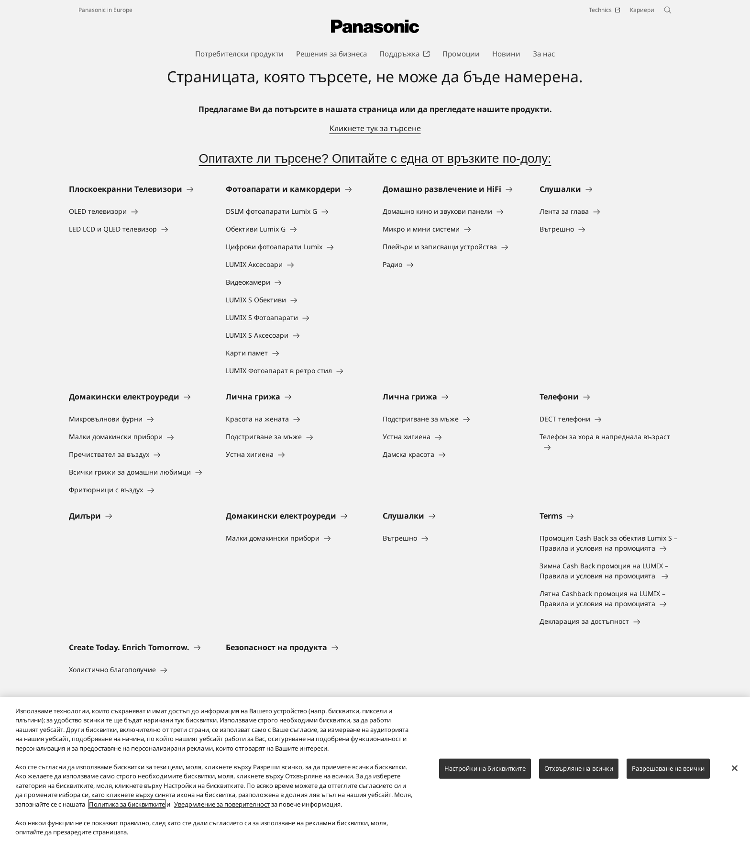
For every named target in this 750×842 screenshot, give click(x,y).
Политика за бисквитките (127, 810)
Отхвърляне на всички (579, 774)
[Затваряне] (734, 773)
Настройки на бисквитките (485, 774)
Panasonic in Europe (105, 10)
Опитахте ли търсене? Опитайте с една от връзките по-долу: (375, 158)
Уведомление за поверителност (222, 810)
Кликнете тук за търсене (375, 128)
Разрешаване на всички (668, 774)
